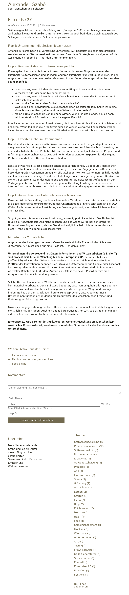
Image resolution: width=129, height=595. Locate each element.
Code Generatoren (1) (87, 554)
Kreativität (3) (82, 459)
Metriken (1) (81, 513)
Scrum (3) (80, 479)
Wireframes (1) (82, 533)
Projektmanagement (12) (88, 446)
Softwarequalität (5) (86, 450)
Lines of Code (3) (84, 475)
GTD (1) (78, 542)
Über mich (16, 439)
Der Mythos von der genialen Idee (32, 359)
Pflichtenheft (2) (84, 508)
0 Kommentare (47, 25)
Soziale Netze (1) (84, 558)
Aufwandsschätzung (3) (88, 463)
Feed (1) (79, 521)
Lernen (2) (80, 492)
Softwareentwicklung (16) (89, 442)
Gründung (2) (82, 483)
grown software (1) (85, 550)
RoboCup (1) (81, 571)
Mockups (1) (81, 529)
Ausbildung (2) (83, 488)
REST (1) (79, 517)
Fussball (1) (80, 562)
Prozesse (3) (81, 467)
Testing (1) (80, 546)
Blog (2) (79, 504)
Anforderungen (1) (85, 537)
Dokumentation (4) (85, 454)
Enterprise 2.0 (20, 20)
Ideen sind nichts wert (25, 355)
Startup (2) (80, 496)
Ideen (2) (79, 500)
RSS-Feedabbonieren (81, 585)
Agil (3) (78, 471)
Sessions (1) (81, 575)
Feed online (19, 364)
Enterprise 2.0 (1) (84, 566)
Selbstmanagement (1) (87, 525)
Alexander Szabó (27, 5)
